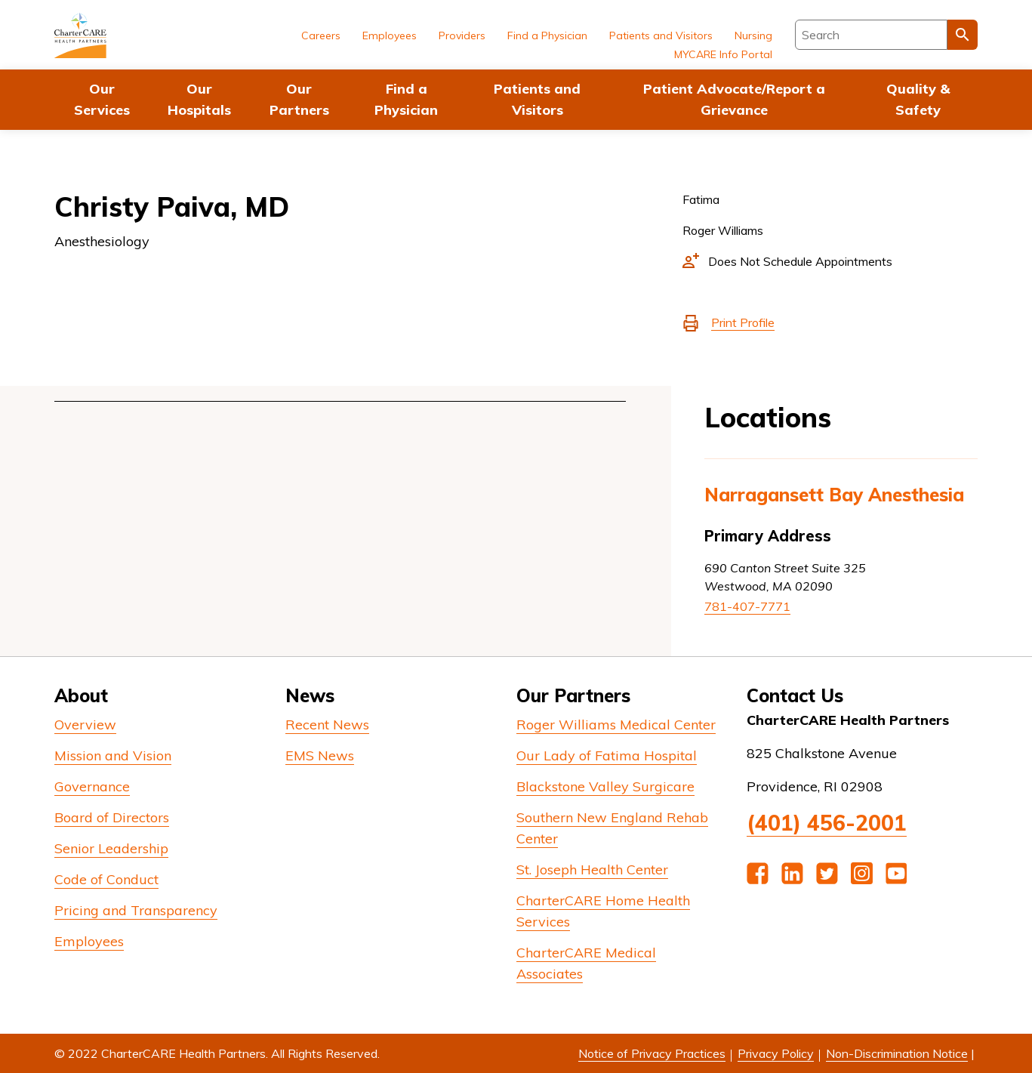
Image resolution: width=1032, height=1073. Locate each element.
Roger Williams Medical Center (616, 724)
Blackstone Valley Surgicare (605, 786)
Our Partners (299, 99)
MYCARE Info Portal (723, 54)
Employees (389, 35)
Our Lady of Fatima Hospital (606, 755)
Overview (85, 724)
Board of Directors (111, 817)
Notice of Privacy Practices (651, 1053)
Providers (462, 35)
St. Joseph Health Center (592, 869)
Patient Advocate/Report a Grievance (734, 99)
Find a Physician (406, 99)
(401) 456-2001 (827, 822)
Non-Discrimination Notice (897, 1053)
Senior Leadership (111, 848)
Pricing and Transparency (135, 910)
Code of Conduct (106, 879)
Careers (320, 35)
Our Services (102, 99)
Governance (92, 786)
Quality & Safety (918, 99)
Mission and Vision (112, 755)
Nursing (753, 35)
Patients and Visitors (537, 99)
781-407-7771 (747, 606)
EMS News (319, 755)
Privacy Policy (776, 1053)
